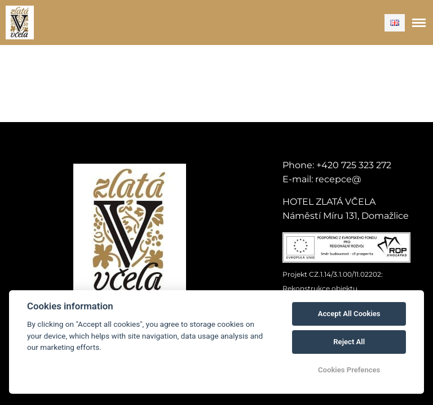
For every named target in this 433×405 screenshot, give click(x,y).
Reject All (349, 342)
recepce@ (338, 179)
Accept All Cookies (349, 313)
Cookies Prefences (349, 370)
